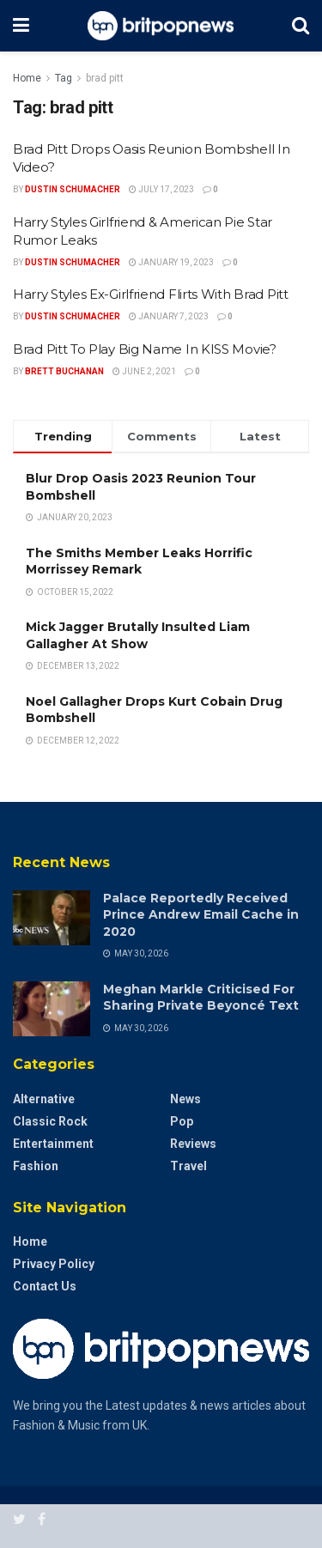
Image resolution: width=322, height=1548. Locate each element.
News (185, 1099)
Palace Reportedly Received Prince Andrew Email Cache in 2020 (201, 914)
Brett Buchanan (64, 371)
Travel (188, 1166)
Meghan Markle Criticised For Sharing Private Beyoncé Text (201, 997)
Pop (181, 1121)
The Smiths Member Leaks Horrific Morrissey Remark (139, 561)
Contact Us (44, 1286)
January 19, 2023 (171, 262)
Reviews (193, 1143)
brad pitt (105, 78)
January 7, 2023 (169, 316)
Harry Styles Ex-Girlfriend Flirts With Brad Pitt (151, 294)
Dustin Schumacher (72, 189)
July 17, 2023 (161, 189)
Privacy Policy (53, 1264)
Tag (63, 78)
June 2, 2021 (144, 371)
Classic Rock (50, 1121)
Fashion (35, 1166)
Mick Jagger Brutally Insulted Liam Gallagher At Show (138, 635)
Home (27, 78)
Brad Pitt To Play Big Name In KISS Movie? (144, 349)
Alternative (44, 1099)
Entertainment (53, 1143)
